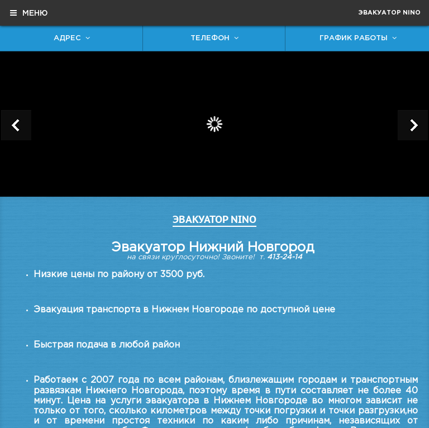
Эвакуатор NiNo (389, 13)
